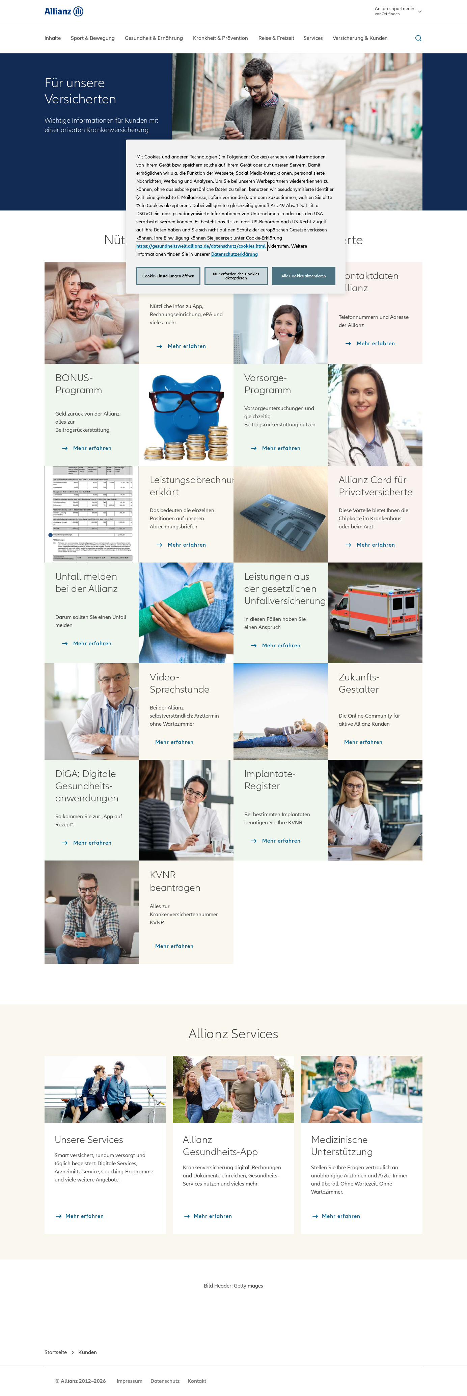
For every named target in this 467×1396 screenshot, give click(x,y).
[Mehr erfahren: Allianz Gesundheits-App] (233, 1089)
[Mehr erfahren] (79, 1216)
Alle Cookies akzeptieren (303, 276)
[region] (236, 217)
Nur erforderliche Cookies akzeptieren (236, 276)
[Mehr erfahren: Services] (105, 1089)
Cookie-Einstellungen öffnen (168, 276)
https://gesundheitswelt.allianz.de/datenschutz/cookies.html (201, 246)
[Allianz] (64, 11)
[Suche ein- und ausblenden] (417, 38)
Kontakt (197, 1381)
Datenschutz (165, 1381)
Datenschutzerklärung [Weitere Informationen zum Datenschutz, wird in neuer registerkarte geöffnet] (234, 254)
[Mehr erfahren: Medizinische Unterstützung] (361, 1089)
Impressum (129, 1381)
